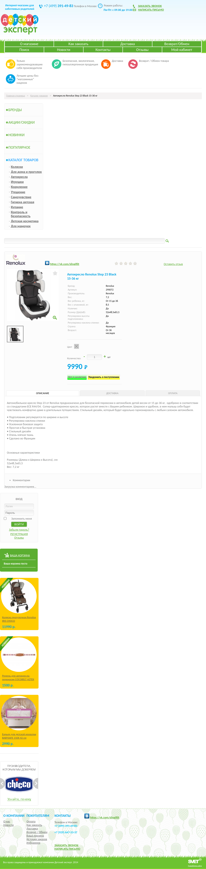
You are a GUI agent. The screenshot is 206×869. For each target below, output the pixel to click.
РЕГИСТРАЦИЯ (19, 534)
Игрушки (17, 182)
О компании (13, 815)
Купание (17, 207)
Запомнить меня (21, 518)
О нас (6, 821)
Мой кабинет (181, 49)
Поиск (24, 49)
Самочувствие (21, 197)
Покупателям (38, 815)
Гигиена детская (22, 202)
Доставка (127, 44)
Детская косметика (25, 221)
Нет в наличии (77, 377)
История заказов (37, 839)
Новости (63, 49)
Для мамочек (21, 226)
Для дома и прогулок (26, 172)
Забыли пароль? (19, 530)
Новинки (16, 135)
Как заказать (78, 44)
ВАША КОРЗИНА (20, 555)
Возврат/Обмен (176, 44)
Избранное (33, 843)
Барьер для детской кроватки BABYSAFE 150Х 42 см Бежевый (19, 738)
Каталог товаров (39, 95)
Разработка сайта (195, 865)
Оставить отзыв (173, 264)
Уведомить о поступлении (103, 377)
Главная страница (15, 95)
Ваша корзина (35, 835)
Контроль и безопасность (20, 214)
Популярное (19, 147)
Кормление (19, 187)
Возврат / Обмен (37, 832)
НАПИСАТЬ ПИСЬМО (67, 849)
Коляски (17, 167)
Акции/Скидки (21, 122)
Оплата (31, 821)
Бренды (15, 110)
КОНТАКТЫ (62, 815)
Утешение (18, 192)
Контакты (103, 49)
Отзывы (142, 49)
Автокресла (19, 177)
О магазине (29, 44)
